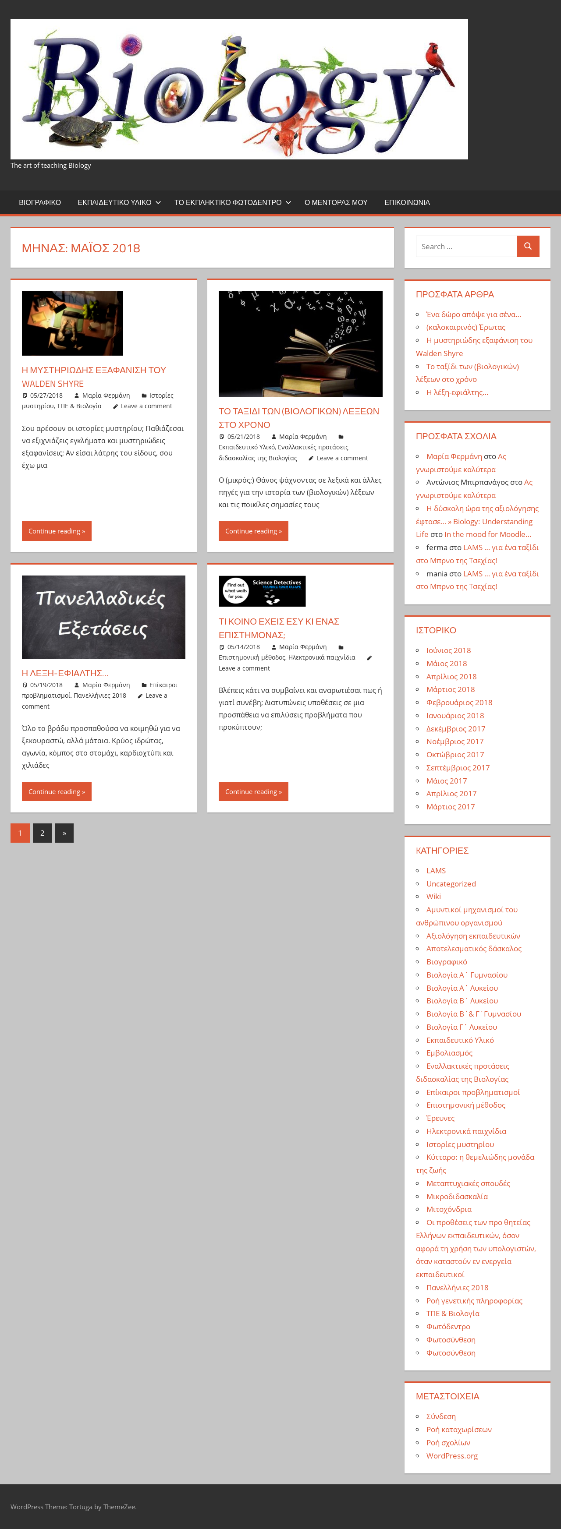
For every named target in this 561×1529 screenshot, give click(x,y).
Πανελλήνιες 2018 (100, 695)
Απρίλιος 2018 (451, 676)
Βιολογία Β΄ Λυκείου (462, 1001)
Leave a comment (146, 406)
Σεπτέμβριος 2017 (458, 768)
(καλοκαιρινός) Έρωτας (465, 327)
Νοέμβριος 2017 (455, 741)
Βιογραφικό (40, 202)
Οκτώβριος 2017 (455, 754)
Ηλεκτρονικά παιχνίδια (321, 657)
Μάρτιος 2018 (450, 689)
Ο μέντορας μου (336, 202)
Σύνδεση (441, 1416)
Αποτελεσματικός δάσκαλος (474, 948)
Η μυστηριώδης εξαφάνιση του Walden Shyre (100, 376)
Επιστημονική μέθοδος (252, 657)
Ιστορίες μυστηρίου (460, 1144)
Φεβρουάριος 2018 (459, 702)
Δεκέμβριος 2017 (456, 729)
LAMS (436, 870)
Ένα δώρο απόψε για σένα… (473, 314)
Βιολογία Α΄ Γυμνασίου (467, 975)
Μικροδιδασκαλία (457, 1196)
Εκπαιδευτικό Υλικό (119, 202)
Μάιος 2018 (446, 663)
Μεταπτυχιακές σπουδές (468, 1183)
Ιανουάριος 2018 (455, 715)
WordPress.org (452, 1456)
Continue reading (54, 530)
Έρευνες (440, 1118)
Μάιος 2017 (446, 781)
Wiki (433, 896)
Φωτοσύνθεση (451, 1340)
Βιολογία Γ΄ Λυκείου (461, 1027)
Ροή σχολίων (448, 1442)
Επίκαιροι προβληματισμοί (473, 1092)
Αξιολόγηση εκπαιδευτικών (473, 936)
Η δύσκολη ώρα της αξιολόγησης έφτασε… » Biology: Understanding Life (477, 521)
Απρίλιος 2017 (451, 793)
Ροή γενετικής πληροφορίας (474, 1301)
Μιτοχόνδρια (449, 1209)
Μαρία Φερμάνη (106, 395)
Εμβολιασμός (449, 1053)
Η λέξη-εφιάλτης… (69, 672)
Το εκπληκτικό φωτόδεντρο (232, 202)
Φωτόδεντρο (448, 1326)
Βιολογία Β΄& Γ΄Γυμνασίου (473, 1014)
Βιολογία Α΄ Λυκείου (462, 988)
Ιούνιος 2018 (448, 650)
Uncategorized (451, 884)
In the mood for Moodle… (487, 534)
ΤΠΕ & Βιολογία (79, 406)
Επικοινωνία (407, 202)
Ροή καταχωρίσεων (459, 1429)
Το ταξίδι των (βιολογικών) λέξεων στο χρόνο (285, 417)
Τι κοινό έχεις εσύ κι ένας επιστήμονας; (285, 628)
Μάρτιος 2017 (450, 807)
